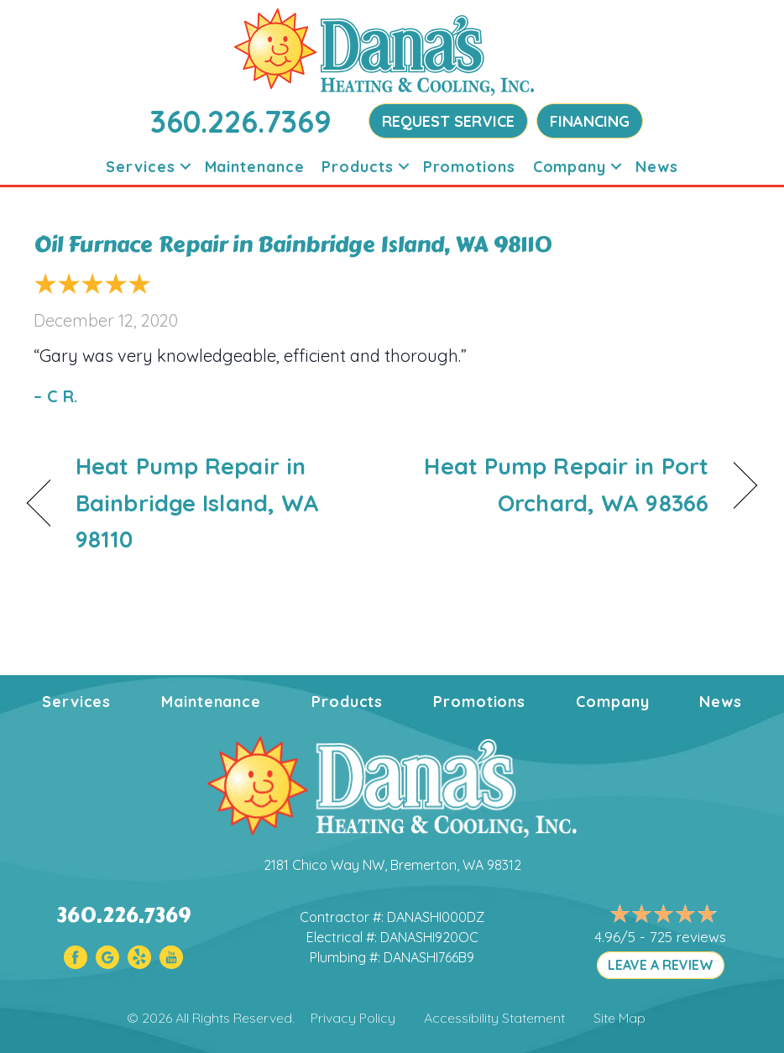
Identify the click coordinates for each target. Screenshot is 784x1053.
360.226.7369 (241, 121)
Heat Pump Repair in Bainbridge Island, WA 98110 (197, 502)
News (656, 166)
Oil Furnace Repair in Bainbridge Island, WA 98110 (293, 244)
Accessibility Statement (494, 1017)
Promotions (469, 166)
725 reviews (688, 937)
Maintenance (255, 166)
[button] (185, 167)
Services (140, 166)
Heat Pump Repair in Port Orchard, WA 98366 (561, 484)
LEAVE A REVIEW (660, 964)
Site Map (619, 1017)
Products (357, 166)
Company (569, 166)
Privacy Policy (353, 1017)
